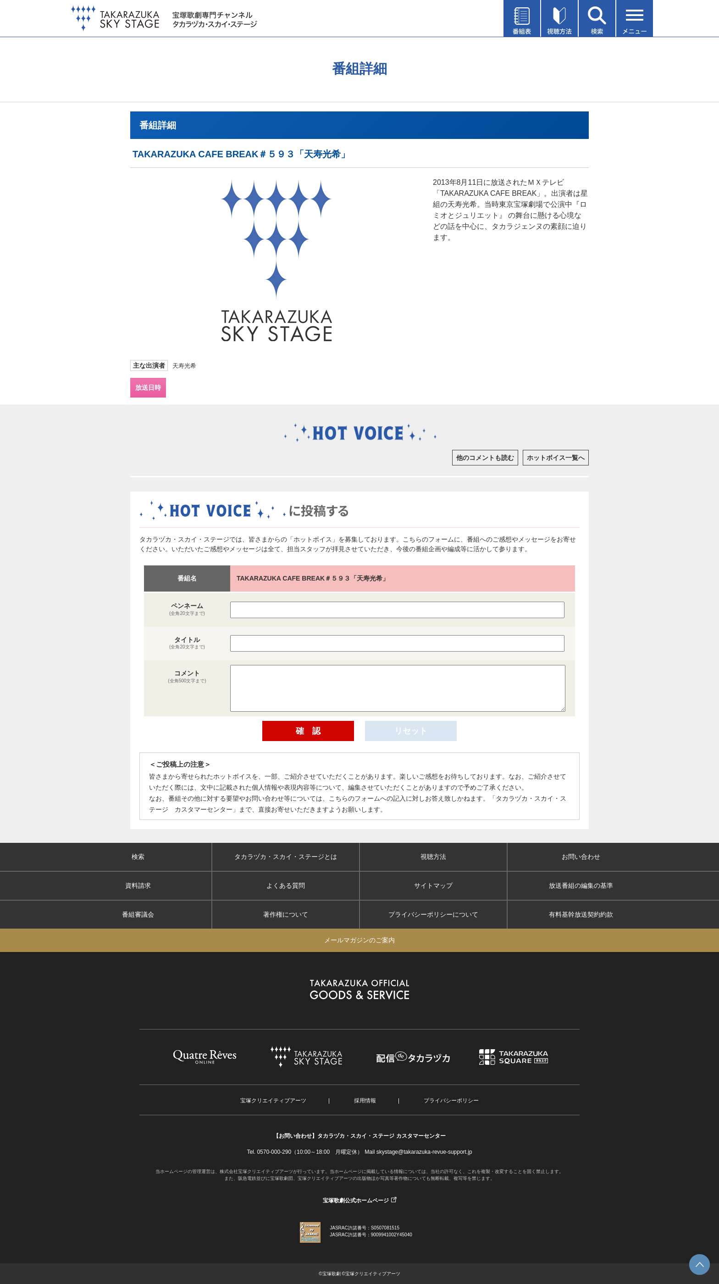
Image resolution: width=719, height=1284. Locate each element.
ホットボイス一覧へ (556, 457)
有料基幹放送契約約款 (581, 914)
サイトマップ (433, 885)
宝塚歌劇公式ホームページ (356, 1200)
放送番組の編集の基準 (581, 885)
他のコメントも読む (485, 457)
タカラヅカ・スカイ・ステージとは (285, 856)
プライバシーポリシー (451, 1100)
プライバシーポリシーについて (433, 914)
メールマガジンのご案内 (359, 940)
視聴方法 (433, 856)
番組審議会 (138, 914)
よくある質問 (285, 885)
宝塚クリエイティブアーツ (273, 1100)
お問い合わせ (581, 856)
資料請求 (138, 885)
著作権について (285, 914)
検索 (138, 856)
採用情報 (365, 1100)
